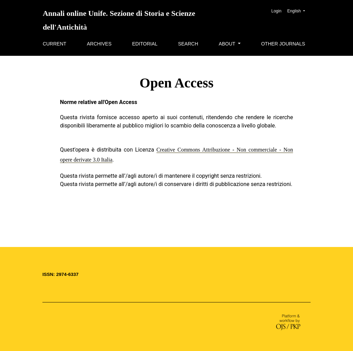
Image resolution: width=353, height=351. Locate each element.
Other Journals (283, 44)
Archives (99, 44)
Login (276, 11)
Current (54, 44)
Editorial (145, 44)
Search (188, 44)
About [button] (227, 44)
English (299, 10)
